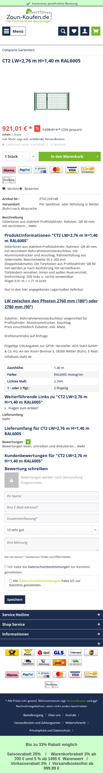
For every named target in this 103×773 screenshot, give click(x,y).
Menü (13, 31)
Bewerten (29, 188)
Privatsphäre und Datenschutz (49, 730)
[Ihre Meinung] (51, 544)
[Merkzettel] (73, 31)
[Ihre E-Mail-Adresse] (51, 507)
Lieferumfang (12, 414)
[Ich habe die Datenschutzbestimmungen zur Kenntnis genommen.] (5, 566)
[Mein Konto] (84, 31)
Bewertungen (12, 442)
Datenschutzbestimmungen (49, 567)
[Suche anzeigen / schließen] (62, 31)
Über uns (54, 715)
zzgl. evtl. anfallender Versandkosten (41, 139)
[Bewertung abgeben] (51, 530)
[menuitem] (14, 31)
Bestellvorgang (33, 715)
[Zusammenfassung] (51, 518)
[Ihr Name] (51, 495)
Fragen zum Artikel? (21, 408)
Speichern (14, 599)
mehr (32, 226)
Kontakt (70, 715)
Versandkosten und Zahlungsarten (37, 723)
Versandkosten (76, 701)
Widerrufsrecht (75, 723)
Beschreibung (12, 217)
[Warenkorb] (95, 31)
